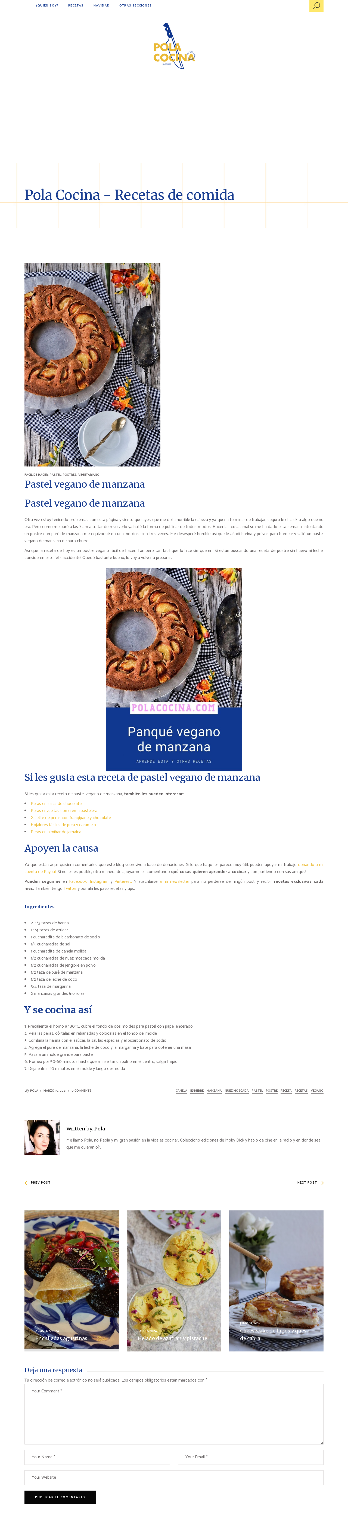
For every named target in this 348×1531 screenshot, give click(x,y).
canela (181, 1090)
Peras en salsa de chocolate (56, 803)
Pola (34, 1090)
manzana (214, 1090)
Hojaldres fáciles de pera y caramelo (63, 825)
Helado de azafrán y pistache (172, 1338)
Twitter (71, 888)
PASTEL (55, 474)
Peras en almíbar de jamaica (56, 832)
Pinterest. (123, 881)
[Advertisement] (174, 122)
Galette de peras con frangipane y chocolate (71, 818)
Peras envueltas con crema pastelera (64, 810)
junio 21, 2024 (250, 1323)
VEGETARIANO (89, 474)
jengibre (197, 1090)
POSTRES (69, 474)
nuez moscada (237, 1090)
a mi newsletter (174, 881)
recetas (301, 1090)
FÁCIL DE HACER (36, 474)
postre (272, 1090)
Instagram (99, 881)
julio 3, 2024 (147, 1331)
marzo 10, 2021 (55, 1090)
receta (286, 1090)
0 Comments (81, 1090)
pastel (257, 1090)
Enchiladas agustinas (61, 1338)
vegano (317, 1090)
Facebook (78, 881)
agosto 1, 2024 (47, 1331)
